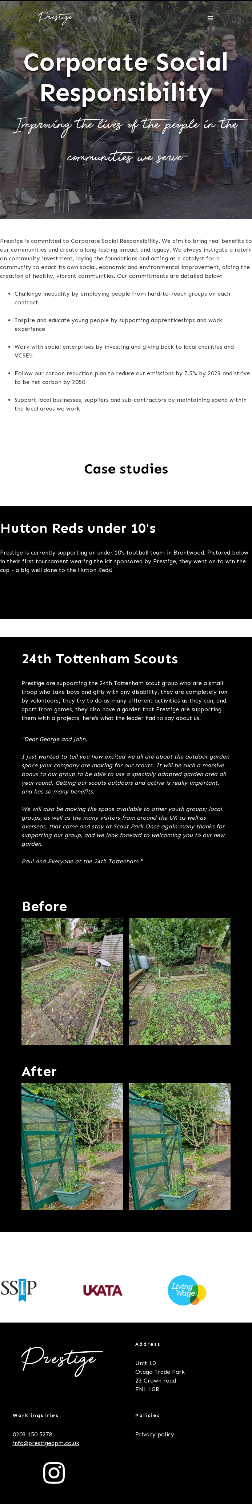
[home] (55, 18)
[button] (210, 18)
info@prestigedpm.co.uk (46, 1443)
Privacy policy (154, 1434)
